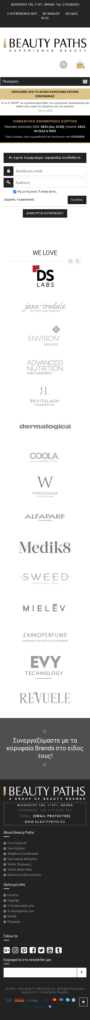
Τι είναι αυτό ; (47, 191)
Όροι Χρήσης (16, 848)
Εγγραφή (13, 900)
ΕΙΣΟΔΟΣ (72, 13)
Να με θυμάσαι (27, 191)
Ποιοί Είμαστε (17, 843)
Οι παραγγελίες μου (20, 911)
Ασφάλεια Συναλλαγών (23, 853)
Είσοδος (13, 895)
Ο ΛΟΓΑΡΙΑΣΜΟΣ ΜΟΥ (22, 13)
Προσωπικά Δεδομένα (22, 859)
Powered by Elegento (54, 992)
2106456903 (70, 4)
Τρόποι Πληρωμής (19, 864)
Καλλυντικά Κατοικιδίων (24, 875)
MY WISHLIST (51, 13)
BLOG (45, 18)
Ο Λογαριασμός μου (20, 905)
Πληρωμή (13, 921)
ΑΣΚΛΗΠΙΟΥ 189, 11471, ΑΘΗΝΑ (32, 4)
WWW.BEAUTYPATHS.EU (45, 822)
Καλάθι (12, 916)
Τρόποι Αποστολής (19, 869)
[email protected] (51, 816)
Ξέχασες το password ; (19, 199)
